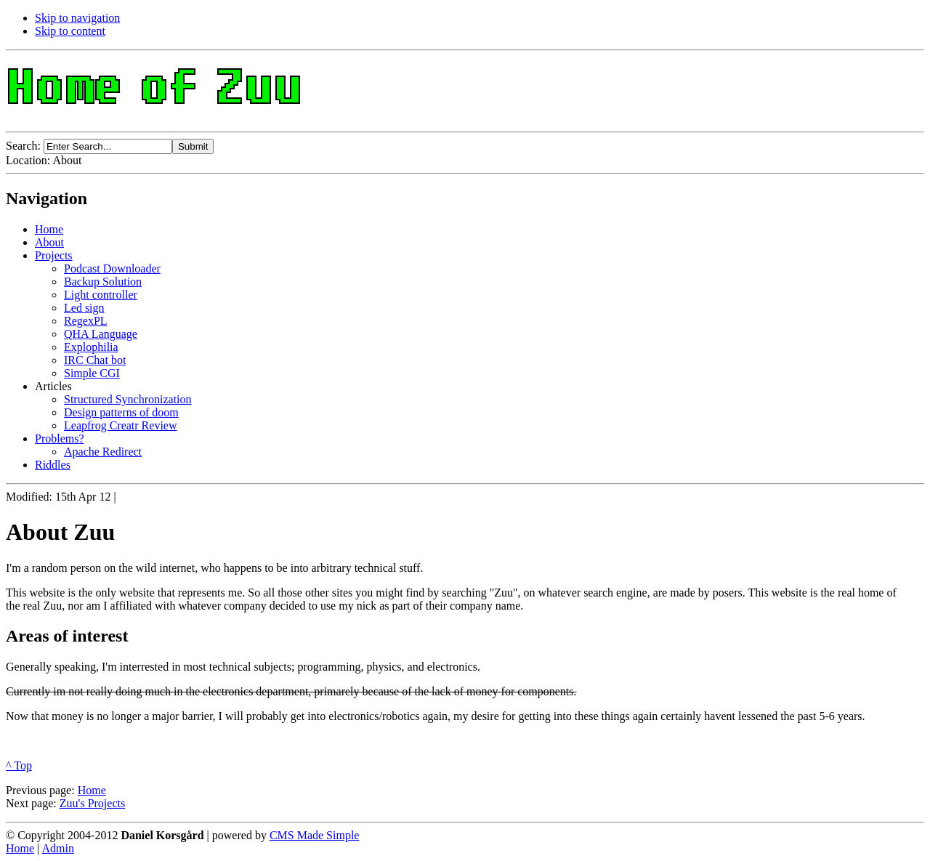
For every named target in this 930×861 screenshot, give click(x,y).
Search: (25, 146)
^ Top (19, 765)
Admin (57, 848)
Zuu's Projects (92, 803)
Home (92, 790)
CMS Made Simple (315, 835)
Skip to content (70, 31)
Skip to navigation (77, 18)
